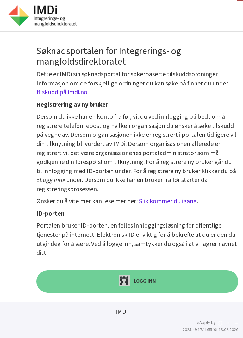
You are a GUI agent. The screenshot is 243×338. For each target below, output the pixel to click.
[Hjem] (42, 16)
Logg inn (137, 280)
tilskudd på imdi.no (61, 92)
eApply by (217, 323)
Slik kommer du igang (168, 201)
